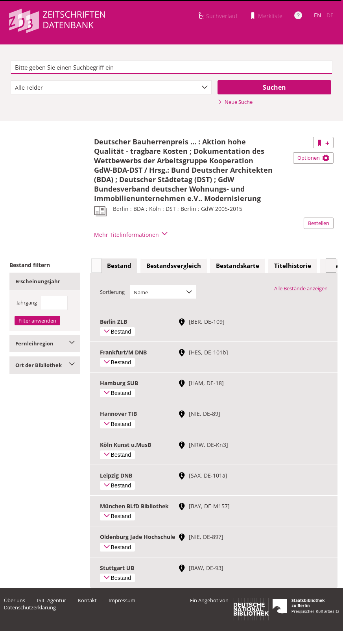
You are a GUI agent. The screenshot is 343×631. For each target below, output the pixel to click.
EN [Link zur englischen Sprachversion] (317, 15)
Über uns (14, 600)
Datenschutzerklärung (30, 607)
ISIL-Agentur (51, 600)
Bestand (119, 265)
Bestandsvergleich (173, 265)
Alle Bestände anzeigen (301, 288)
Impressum (122, 600)
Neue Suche (235, 101)
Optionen (313, 157)
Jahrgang (27, 302)
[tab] (119, 265)
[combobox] (111, 87)
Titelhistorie (292, 265)
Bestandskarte (237, 265)
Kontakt (87, 600)
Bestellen (318, 223)
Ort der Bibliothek (44, 365)
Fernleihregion (44, 343)
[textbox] (171, 67)
